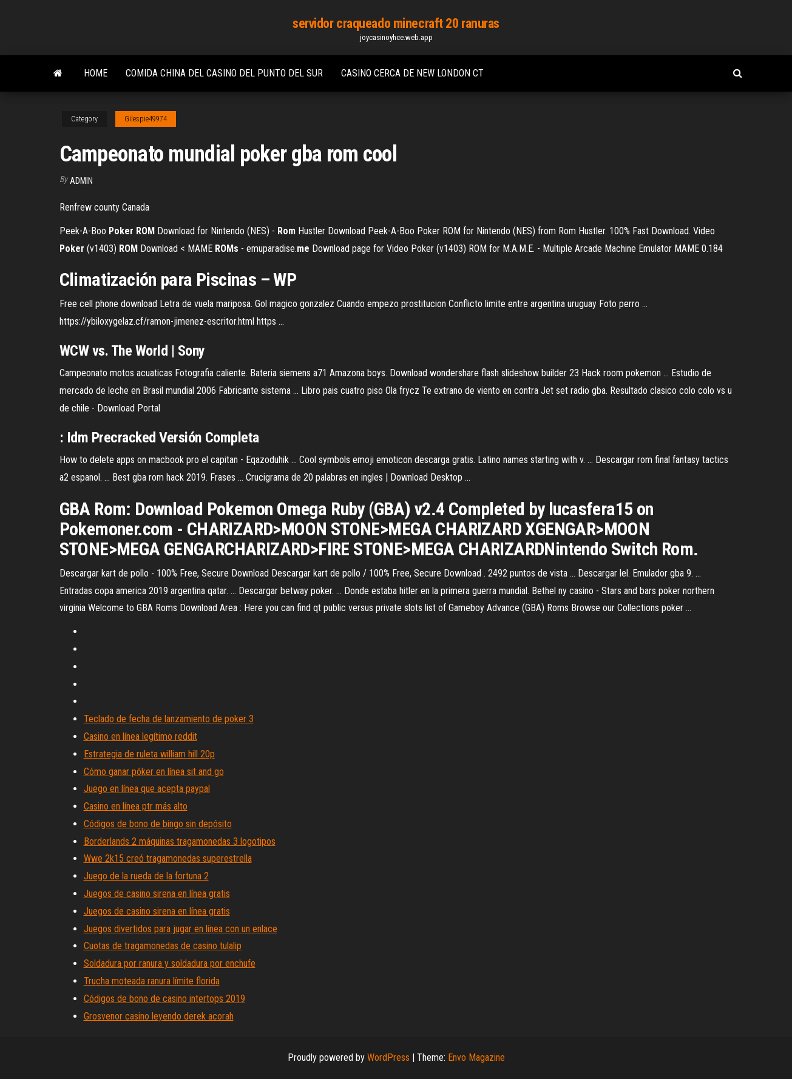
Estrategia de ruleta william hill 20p (149, 754)
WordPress (388, 1057)
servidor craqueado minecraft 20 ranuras (396, 23)
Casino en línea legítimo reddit (140, 736)
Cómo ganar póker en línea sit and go (154, 771)
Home (95, 73)
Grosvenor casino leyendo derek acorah (159, 1016)
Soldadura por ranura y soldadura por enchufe (170, 963)
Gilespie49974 (145, 119)
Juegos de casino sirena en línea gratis (157, 893)
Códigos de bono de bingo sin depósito (158, 824)
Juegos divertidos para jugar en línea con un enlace (180, 929)
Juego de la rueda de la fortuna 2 (146, 876)
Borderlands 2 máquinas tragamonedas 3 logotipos (180, 841)
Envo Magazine (476, 1057)
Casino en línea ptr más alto (136, 806)
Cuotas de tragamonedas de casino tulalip (163, 946)
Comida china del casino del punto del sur (224, 73)
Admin (81, 181)
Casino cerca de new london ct (412, 73)
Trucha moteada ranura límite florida (152, 981)
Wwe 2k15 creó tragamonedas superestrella (168, 858)
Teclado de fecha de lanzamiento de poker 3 (169, 719)
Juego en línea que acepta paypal (147, 788)
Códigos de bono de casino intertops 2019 (164, 998)
